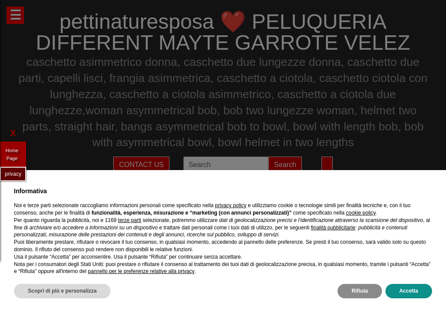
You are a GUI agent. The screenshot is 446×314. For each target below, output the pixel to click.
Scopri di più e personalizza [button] (62, 291)
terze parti (129, 220)
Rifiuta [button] (359, 291)
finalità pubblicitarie (333, 228)
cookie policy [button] (360, 213)
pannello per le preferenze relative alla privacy (141, 271)
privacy (13, 174)
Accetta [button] (408, 291)
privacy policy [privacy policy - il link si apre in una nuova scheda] (231, 205)
